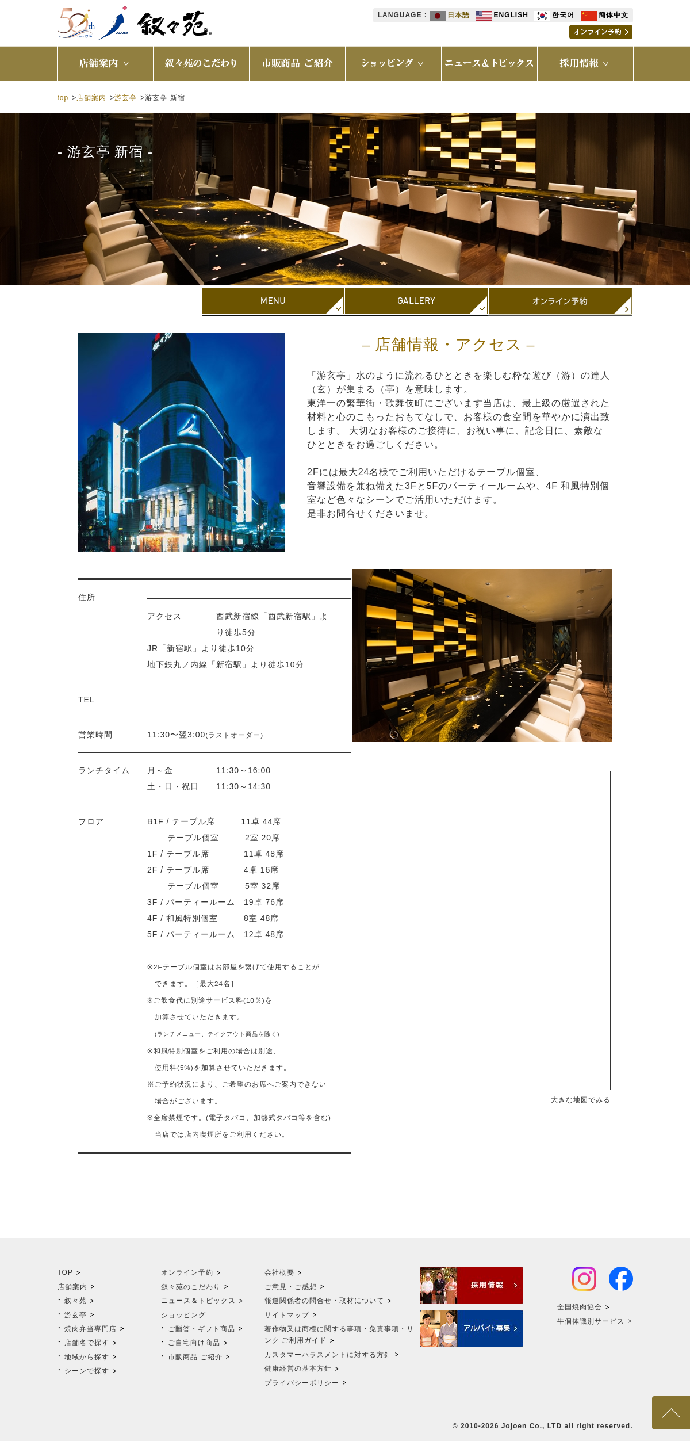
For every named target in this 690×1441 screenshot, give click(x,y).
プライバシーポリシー (301, 1383)
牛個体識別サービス (590, 1321)
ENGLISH (502, 15)
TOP (65, 1272)
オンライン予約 (187, 1272)
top (63, 98)
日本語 (450, 15)
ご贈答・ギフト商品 (201, 1329)
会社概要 (279, 1272)
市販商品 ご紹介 (195, 1357)
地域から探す (86, 1357)
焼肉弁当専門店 (90, 1329)
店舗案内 (91, 98)
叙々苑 (75, 1301)
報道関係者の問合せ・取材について (324, 1301)
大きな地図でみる (581, 1100)
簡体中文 (604, 15)
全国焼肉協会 (579, 1307)
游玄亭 (125, 98)
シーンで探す (86, 1371)
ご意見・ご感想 (290, 1287)
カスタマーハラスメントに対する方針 (328, 1355)
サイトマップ (286, 1315)
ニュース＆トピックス (198, 1301)
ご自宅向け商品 (194, 1343)
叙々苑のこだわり (191, 1287)
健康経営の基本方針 (298, 1368)
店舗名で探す (86, 1343)
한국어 (554, 15)
